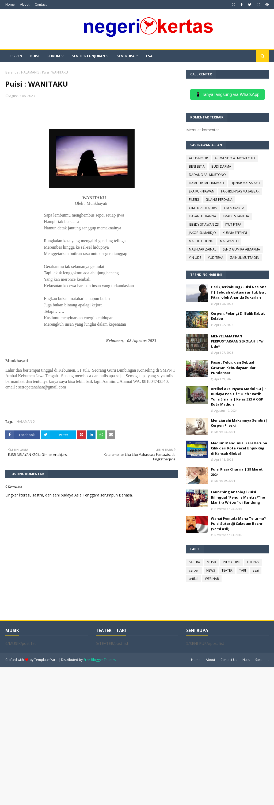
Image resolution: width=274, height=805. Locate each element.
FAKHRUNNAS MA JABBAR (240, 191)
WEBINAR (212, 578)
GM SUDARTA (234, 208)
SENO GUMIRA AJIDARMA (241, 249)
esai (256, 570)
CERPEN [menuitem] (15, 55)
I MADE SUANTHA (236, 216)
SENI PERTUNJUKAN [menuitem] (88, 55)
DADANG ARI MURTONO (207, 174)
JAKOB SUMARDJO (202, 232)
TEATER (227, 570)
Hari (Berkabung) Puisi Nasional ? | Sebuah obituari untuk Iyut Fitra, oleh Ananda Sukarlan (239, 292)
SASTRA (194, 562)
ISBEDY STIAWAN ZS (204, 224)
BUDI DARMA (221, 166)
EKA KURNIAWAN (201, 191)
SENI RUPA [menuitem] (126, 55)
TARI (242, 570)
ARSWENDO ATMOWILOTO (235, 158)
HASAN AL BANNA (202, 216)
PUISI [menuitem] (34, 55)
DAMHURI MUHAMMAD (206, 183)
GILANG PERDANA (219, 199)
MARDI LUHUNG (201, 241)
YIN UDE (195, 257)
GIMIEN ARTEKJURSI (203, 208)
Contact (41, 4)
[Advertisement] (137, 735)
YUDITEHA (215, 257)
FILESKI (194, 199)
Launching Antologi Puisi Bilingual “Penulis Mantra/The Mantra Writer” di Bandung (238, 497)
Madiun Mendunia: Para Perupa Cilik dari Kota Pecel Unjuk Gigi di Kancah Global (239, 448)
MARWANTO (229, 241)
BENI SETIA (197, 166)
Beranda (11, 72)
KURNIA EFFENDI (235, 232)
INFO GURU (231, 562)
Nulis (246, 659)
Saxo (258, 659)
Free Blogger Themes (99, 659)
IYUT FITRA (233, 224)
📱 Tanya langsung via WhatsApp (227, 94)
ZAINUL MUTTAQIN (244, 257)
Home (10, 4)
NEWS (210, 570)
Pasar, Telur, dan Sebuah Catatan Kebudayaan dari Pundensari (234, 367)
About (24, 4)
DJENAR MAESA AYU (245, 183)
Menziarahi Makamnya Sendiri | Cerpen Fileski (239, 423)
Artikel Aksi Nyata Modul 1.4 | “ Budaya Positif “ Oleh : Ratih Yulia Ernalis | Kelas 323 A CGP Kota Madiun (238, 396)
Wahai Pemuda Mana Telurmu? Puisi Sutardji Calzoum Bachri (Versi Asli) (238, 523)
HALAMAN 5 (30, 72)
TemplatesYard (46, 659)
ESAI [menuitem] (150, 55)
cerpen (194, 570)
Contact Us (228, 659)
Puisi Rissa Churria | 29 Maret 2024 (237, 472)
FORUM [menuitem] (53, 55)
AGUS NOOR (198, 158)
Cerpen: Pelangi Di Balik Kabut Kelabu (238, 316)
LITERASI (253, 562)
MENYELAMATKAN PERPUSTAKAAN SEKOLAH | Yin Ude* (238, 341)
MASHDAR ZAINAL (202, 249)
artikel (193, 578)
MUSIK (211, 562)
